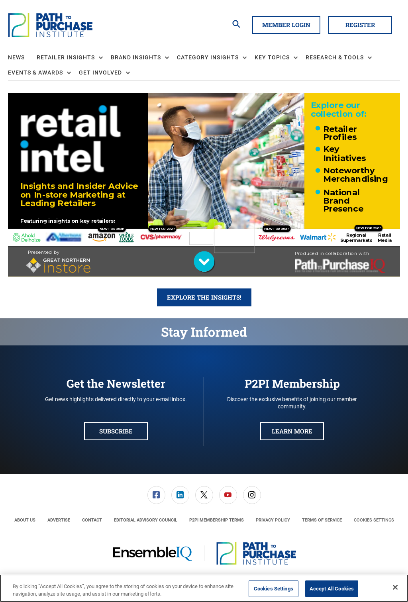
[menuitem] (22, 57)
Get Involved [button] (100, 72)
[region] (204, 588)
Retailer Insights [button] (66, 57)
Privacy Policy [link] (273, 520)
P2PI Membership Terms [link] (216, 520)
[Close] (395, 587)
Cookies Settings (374, 520)
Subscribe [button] (116, 431)
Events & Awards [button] (35, 72)
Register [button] (360, 25)
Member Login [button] (286, 25)
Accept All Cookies (332, 589)
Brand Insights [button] (136, 57)
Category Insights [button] (208, 57)
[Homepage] (50, 25)
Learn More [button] (292, 431)
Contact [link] (92, 520)
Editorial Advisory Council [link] (145, 520)
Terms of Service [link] (322, 520)
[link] (156, 495)
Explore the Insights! (204, 297)
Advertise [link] (58, 520)
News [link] (16, 57)
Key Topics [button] (272, 57)
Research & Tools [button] (335, 57)
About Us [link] (24, 520)
